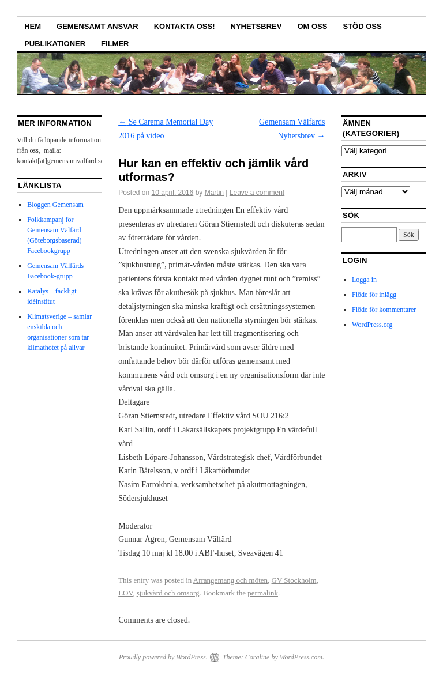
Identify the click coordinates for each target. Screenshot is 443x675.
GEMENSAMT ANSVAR (97, 26)
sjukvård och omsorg (168, 593)
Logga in (364, 280)
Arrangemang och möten (230, 580)
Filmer (115, 43)
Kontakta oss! (184, 26)
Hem (32, 26)
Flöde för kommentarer (384, 310)
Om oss (312, 26)
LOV (125, 593)
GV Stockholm (294, 580)
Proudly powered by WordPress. (163, 657)
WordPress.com (301, 657)
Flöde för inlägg (374, 295)
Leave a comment (257, 192)
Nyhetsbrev (256, 26)
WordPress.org (372, 324)
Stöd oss (362, 26)
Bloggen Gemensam (55, 205)
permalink (262, 593)
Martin (214, 192)
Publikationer (54, 43)
